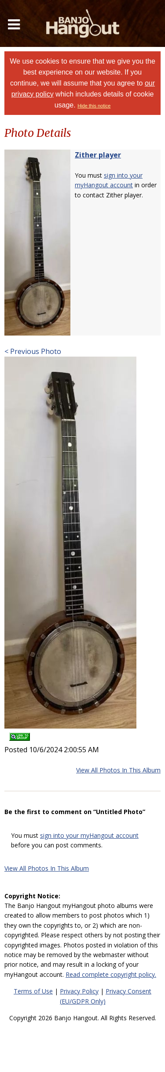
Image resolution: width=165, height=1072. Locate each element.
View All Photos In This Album (118, 770)
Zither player (98, 155)
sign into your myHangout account (89, 835)
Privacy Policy (79, 991)
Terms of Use (33, 991)
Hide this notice (93, 105)
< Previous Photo (32, 351)
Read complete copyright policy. (111, 974)
